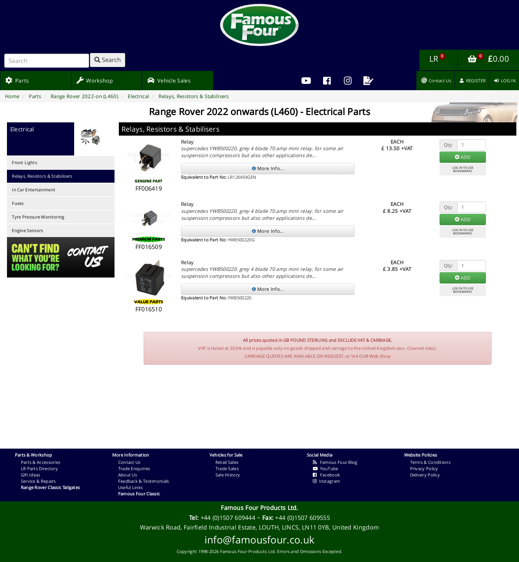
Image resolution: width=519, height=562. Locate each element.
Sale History (227, 475)
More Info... (268, 168)
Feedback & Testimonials (143, 481)
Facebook (326, 475)
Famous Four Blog (335, 462)
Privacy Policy (424, 468)
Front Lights (24, 162)
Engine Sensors (27, 230)
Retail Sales (227, 462)
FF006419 (148, 188)
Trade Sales (227, 468)
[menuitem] (326, 80)
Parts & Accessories (41, 462)
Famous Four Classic (139, 494)
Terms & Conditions (430, 462)
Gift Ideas (30, 475)
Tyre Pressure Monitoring (38, 217)
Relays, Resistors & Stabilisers (42, 176)
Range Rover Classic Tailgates (50, 487)
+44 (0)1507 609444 (228, 518)
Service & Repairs (38, 481)
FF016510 (148, 309)
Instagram (326, 481)
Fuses (18, 203)
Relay (187, 141)
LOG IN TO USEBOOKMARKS (462, 169)
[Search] (46, 61)
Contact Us (129, 462)
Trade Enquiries (134, 468)
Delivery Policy (425, 475)
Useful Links (130, 487)
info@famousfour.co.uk (259, 539)
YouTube (325, 468)
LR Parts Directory (39, 468)
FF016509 (148, 247)
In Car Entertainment (33, 190)
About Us (127, 475)
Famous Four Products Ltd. (259, 508)
